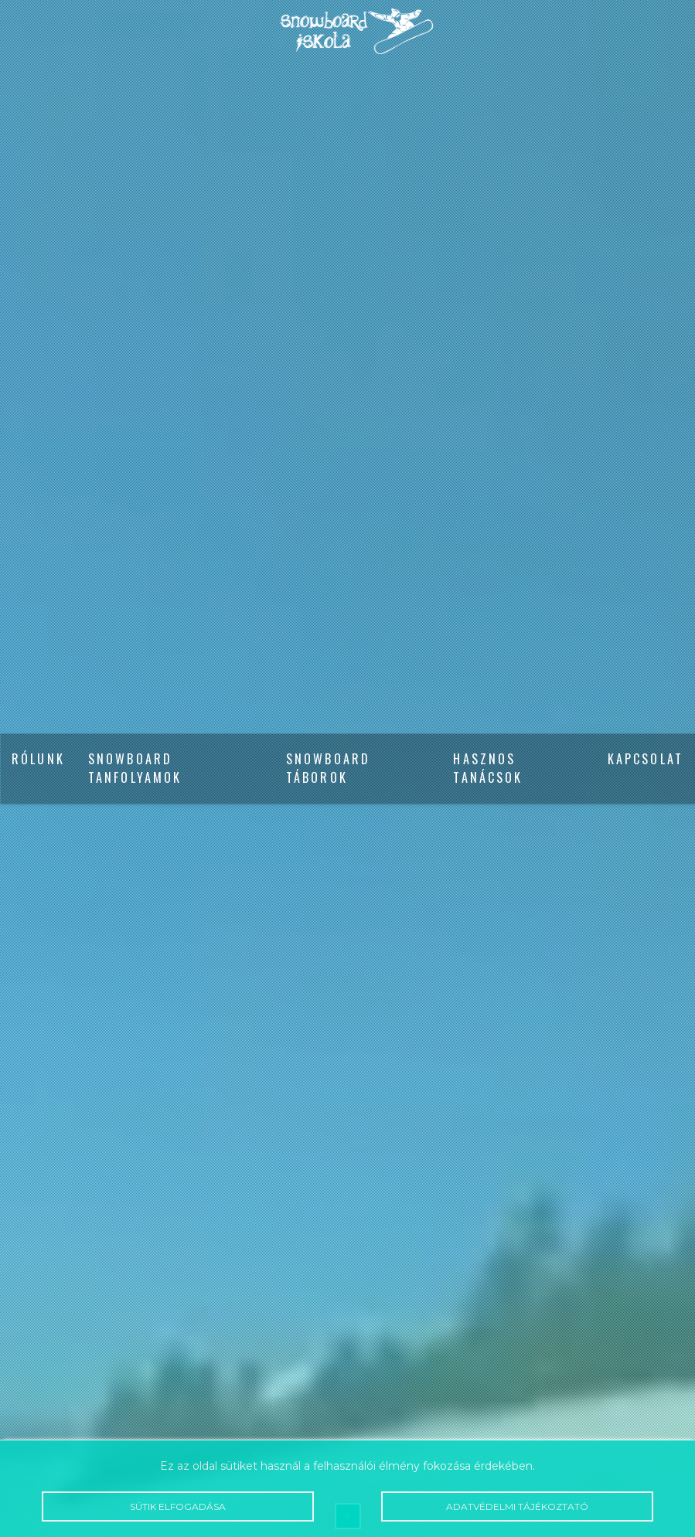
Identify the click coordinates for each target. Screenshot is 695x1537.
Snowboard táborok (328, 768)
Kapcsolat (645, 759)
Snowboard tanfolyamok (135, 768)
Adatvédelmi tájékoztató (517, 1506)
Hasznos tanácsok (488, 768)
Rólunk (38, 759)
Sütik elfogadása (177, 1506)
